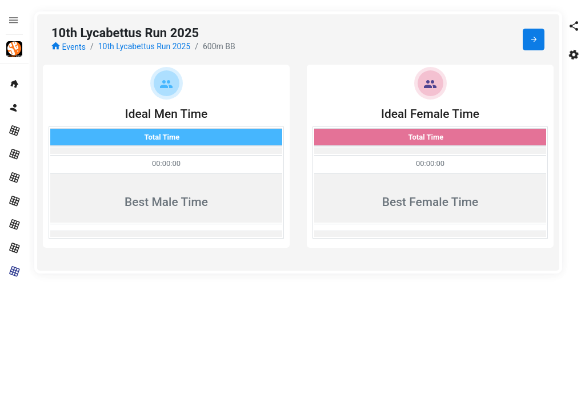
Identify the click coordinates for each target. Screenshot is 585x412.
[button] (573, 25)
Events (68, 47)
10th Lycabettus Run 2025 (144, 46)
